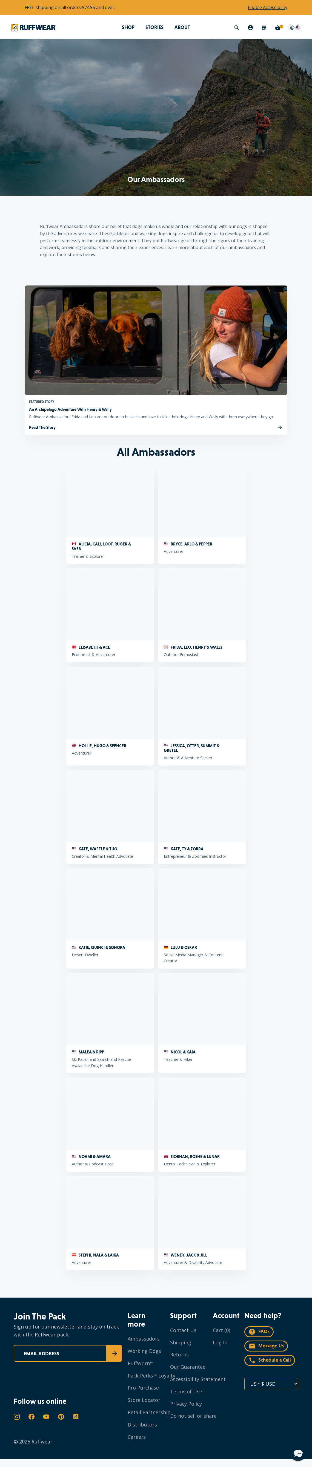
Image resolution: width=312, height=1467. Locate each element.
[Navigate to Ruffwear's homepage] (33, 27)
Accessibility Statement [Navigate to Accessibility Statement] (198, 1379)
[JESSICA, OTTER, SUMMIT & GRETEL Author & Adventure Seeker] (202, 716)
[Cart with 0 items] (278, 28)
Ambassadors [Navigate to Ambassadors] (144, 1338)
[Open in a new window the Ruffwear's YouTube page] (46, 1417)
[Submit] (114, 1353)
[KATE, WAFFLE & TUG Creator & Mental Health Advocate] (110, 817)
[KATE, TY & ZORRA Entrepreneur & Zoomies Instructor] (202, 817)
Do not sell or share (193, 1416)
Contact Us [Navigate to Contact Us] (183, 1330)
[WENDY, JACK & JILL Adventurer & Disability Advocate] (202, 1223)
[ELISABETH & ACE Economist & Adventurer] (110, 615)
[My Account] (250, 28)
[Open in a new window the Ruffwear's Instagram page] (17, 1417)
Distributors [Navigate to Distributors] (142, 1424)
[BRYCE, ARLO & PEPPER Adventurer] (202, 514)
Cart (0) (221, 1330)
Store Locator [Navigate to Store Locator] (144, 1400)
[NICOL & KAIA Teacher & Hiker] (202, 1023)
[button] (298, 1453)
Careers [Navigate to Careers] (137, 1437)
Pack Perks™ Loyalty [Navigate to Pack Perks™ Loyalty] (151, 1375)
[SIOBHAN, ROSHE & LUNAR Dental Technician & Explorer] (202, 1125)
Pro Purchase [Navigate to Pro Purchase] (143, 1387)
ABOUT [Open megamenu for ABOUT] (182, 27)
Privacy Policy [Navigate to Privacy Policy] (186, 1403)
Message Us (266, 1346)
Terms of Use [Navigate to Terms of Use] (186, 1391)
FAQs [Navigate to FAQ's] (259, 1331)
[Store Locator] (264, 28)
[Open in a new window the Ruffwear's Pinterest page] (61, 1417)
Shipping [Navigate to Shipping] (180, 1342)
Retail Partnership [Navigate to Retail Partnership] (149, 1412)
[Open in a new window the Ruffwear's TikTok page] (76, 1417)
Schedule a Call (269, 1360)
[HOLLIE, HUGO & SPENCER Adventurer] (110, 716)
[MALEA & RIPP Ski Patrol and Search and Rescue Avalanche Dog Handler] (110, 1023)
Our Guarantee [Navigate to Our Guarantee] (187, 1367)
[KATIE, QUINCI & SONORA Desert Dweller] (110, 918)
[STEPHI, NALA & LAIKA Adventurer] (110, 1223)
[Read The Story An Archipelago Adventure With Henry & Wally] (156, 427)
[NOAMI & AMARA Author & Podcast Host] (110, 1125)
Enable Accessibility (267, 7)
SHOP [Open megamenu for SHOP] (128, 27)
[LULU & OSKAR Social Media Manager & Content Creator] (202, 918)
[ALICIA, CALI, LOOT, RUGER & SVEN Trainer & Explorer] (110, 514)
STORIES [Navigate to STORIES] (154, 27)
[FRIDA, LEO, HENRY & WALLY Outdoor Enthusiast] (202, 615)
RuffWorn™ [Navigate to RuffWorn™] (141, 1363)
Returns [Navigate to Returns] (179, 1354)
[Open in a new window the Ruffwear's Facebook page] (31, 1417)
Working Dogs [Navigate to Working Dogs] (144, 1351)
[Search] (237, 28)
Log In (220, 1342)
